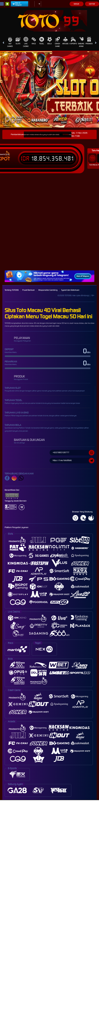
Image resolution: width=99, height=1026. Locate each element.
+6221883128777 (74, 452)
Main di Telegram (17, 4)
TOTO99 (68, 134)
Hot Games (10, 42)
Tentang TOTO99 (12, 290)
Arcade (65, 41)
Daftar (92, 4)
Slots (18, 41)
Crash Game (57, 42)
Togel (41, 41)
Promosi (89, 41)
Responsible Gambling (47, 290)
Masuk (76, 4)
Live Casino (26, 42)
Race (33, 41)
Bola (49, 41)
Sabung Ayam (81, 42)
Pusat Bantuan (28, 290)
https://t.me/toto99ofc (74, 460)
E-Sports (73, 41)
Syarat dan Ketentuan (70, 290)
